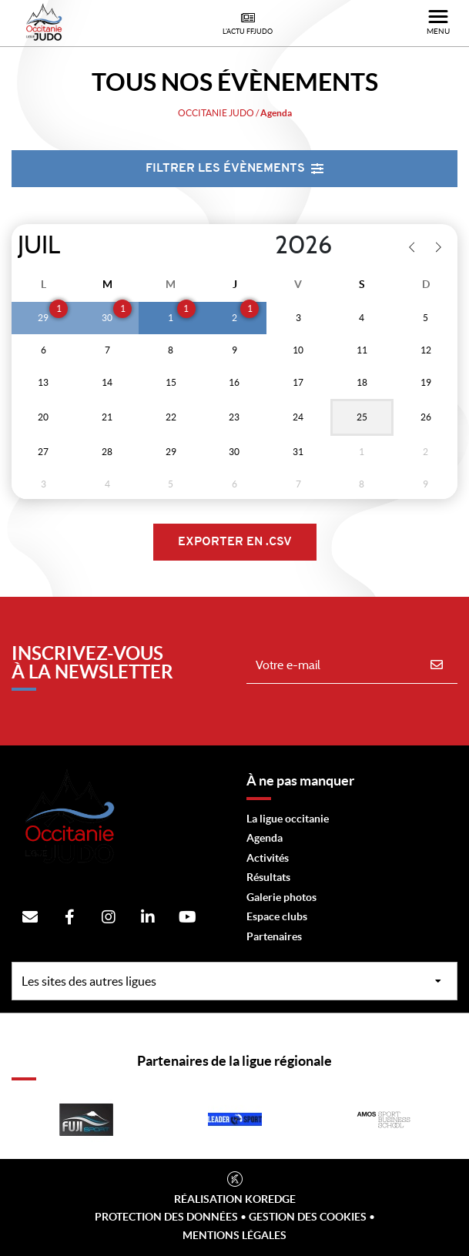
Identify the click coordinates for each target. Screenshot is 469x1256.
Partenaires (274, 936)
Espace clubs (276, 916)
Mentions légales (234, 1235)
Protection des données (166, 1217)
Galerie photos (281, 897)
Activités (267, 858)
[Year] (262, 245)
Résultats (268, 877)
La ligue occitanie (287, 818)
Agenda (264, 838)
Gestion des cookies (308, 1217)
